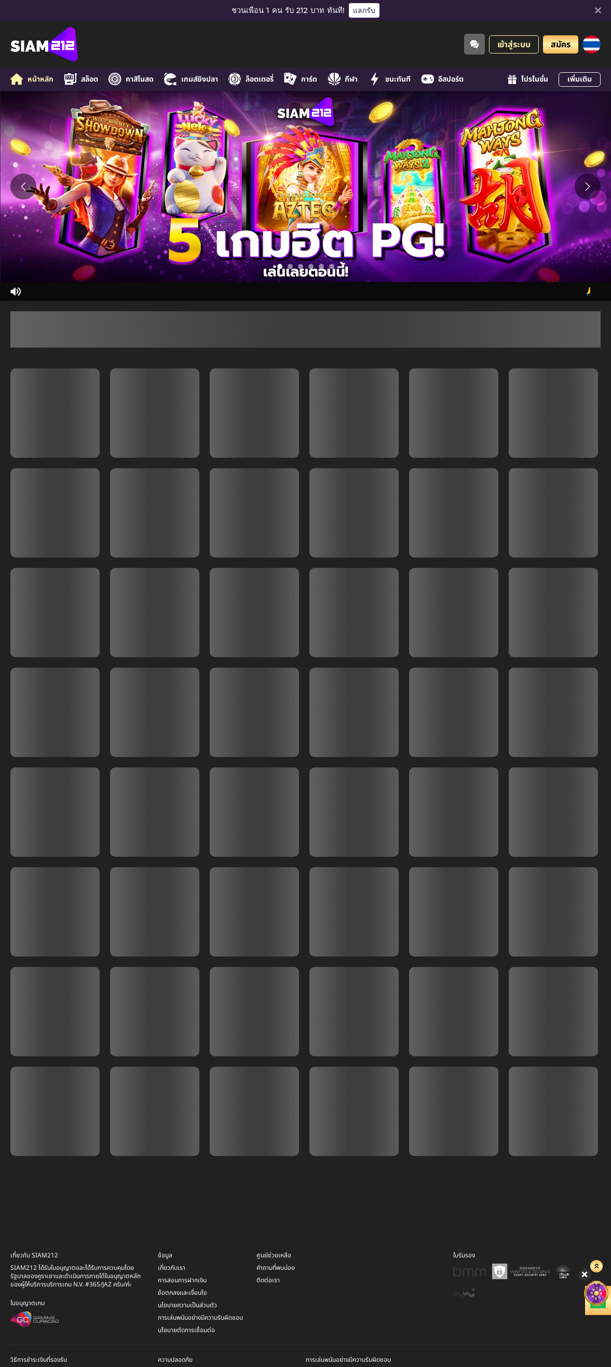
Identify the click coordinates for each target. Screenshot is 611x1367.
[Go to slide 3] (300, 266)
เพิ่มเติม (579, 79)
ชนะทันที (389, 79)
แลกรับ (364, 10)
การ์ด (300, 79)
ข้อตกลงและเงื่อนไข (182, 1293)
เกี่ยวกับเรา (171, 1268)
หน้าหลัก (31, 79)
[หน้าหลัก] (44, 44)
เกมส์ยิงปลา (191, 79)
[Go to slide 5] (321, 266)
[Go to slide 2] (290, 266)
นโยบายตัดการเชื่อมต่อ (186, 1330)
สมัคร (561, 44)
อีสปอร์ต (442, 79)
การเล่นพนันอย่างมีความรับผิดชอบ (200, 1317)
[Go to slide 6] (331, 266)
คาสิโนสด (131, 79)
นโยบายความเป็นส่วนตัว (187, 1305)
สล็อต (81, 79)
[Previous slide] (23, 187)
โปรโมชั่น (528, 79)
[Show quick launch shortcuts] (585, 1237)
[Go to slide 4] (311, 266)
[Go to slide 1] (279, 266)
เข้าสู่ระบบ (514, 44)
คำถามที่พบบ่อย (275, 1268)
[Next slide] (588, 187)
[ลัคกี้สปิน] (584, 1256)
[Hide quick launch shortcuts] (577, 1243)
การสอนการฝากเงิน (182, 1280)
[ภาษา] (591, 44)
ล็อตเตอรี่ (251, 79)
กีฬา (343, 79)
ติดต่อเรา (268, 1280)
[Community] (474, 44)
